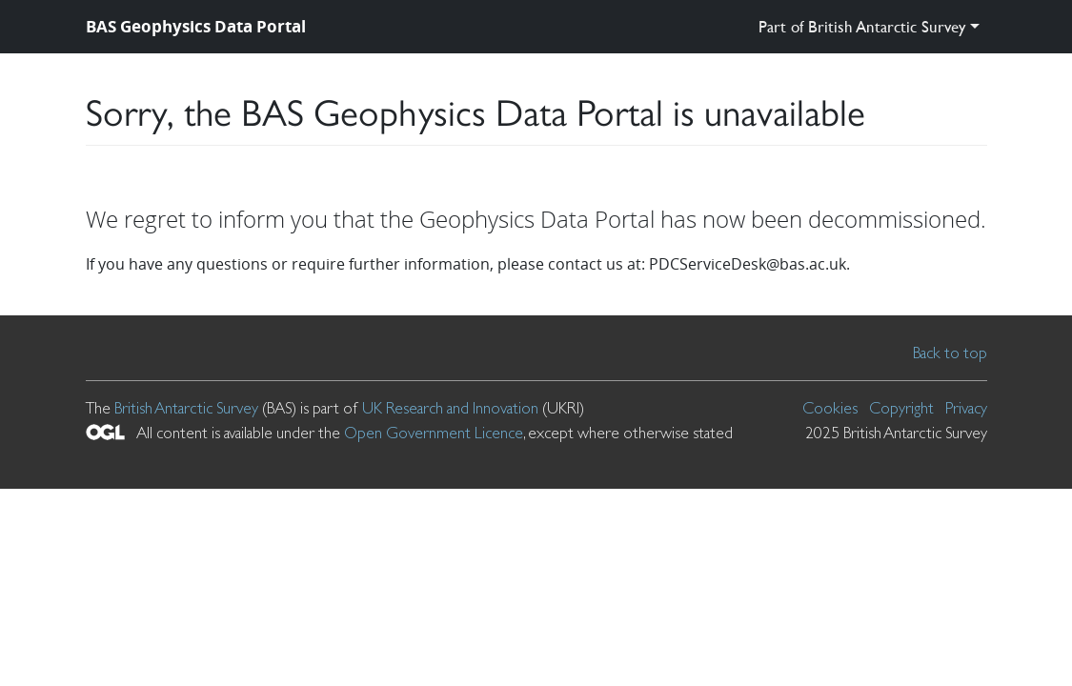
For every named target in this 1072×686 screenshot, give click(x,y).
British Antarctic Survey (186, 407)
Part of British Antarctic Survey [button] (861, 26)
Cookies (830, 407)
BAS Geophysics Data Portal (196, 26)
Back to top (950, 352)
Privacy (966, 407)
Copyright (901, 407)
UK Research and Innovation (450, 407)
